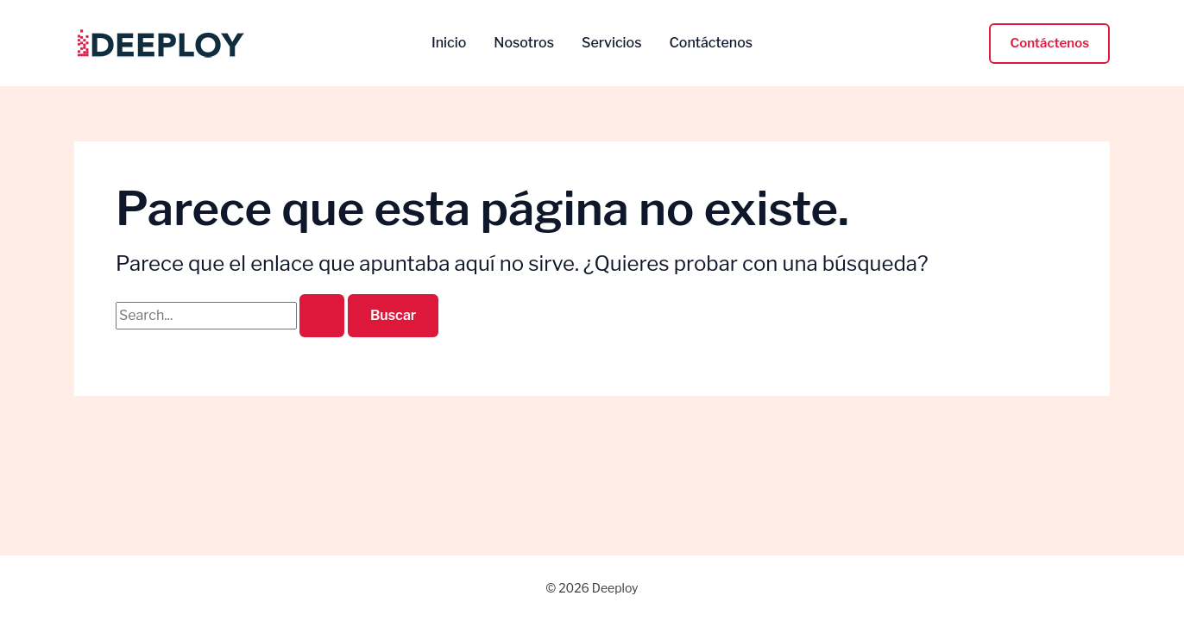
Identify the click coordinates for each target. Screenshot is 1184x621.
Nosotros (524, 43)
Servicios (611, 43)
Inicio (448, 43)
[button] (1049, 43)
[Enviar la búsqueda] (321, 315)
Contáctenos (711, 43)
